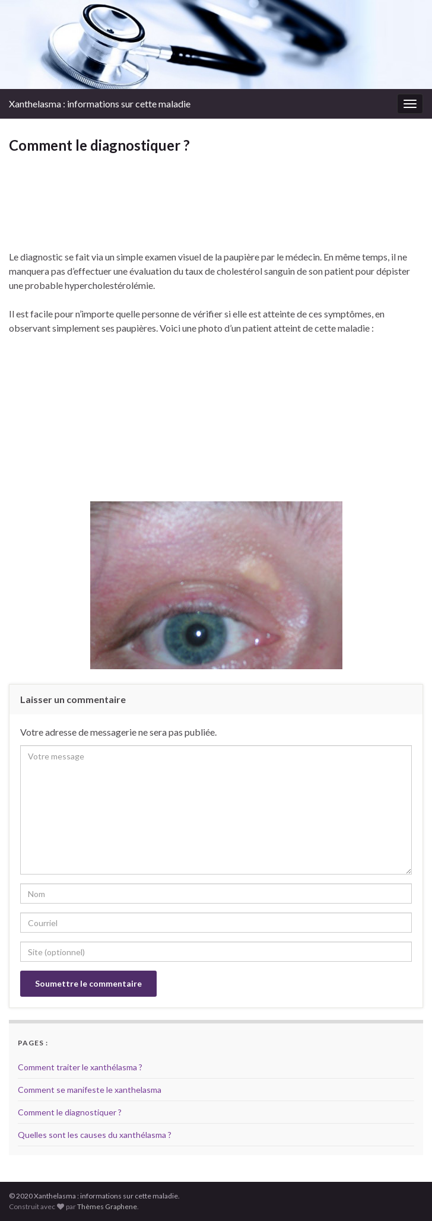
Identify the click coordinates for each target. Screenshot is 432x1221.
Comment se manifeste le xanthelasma (89, 1090)
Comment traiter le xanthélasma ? (80, 1067)
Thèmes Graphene (107, 1206)
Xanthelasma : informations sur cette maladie (99, 103)
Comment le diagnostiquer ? (70, 1112)
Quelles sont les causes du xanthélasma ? (94, 1135)
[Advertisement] (216, 214)
